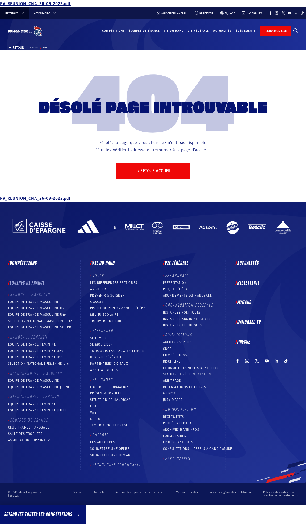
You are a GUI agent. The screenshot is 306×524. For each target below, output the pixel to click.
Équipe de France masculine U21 (37, 308)
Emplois (101, 435)
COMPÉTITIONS (175, 355)
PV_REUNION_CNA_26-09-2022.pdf (35, 3)
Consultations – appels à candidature (197, 449)
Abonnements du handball (187, 295)
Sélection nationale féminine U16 (38, 363)
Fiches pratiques (178, 442)
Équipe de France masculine (33, 302)
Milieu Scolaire (104, 315)
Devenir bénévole (106, 357)
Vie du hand (174, 30)
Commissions (178, 335)
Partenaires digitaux (109, 363)
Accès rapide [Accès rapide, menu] (45, 13)
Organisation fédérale (189, 305)
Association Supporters (29, 440)
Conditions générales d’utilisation (231, 492)
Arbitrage (172, 380)
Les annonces (102, 442)
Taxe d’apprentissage (109, 425)
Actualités (222, 30)
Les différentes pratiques (113, 283)
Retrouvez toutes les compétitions (43, 515)
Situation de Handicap (110, 400)
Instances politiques (182, 312)
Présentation (175, 283)
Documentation (180, 409)
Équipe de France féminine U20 (36, 351)
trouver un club (275, 31)
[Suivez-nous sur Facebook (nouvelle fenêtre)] (270, 13)
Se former (103, 380)
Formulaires (174, 436)
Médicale (171, 393)
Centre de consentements (281, 495)
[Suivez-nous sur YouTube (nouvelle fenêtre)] (289, 13)
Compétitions (113, 30)
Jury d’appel (174, 400)
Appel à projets (104, 370)
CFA (93, 406)
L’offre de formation (109, 387)
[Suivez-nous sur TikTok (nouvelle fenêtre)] (302, 13)
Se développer (103, 338)
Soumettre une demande (112, 455)
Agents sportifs (177, 342)
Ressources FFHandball (117, 465)
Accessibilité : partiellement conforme (140, 492)
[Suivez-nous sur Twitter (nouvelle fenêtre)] (283, 13)
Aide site (99, 492)
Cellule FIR (100, 419)
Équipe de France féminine (32, 344)
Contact (78, 492)
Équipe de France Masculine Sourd (39, 327)
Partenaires (178, 458)
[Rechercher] (295, 30)
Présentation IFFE (106, 393)
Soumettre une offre (109, 449)
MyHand (244, 302)
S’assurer (99, 302)
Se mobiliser (101, 344)
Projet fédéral (176, 289)
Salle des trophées (25, 434)
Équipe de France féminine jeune (37, 410)
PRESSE (243, 342)
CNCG (167, 349)
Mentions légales (187, 492)
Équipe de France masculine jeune (39, 387)
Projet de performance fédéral (119, 308)
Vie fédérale (198, 30)
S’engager (103, 331)
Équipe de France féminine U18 (35, 357)
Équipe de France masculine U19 (37, 315)
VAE (93, 412)
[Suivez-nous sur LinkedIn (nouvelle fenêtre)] (295, 13)
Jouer (98, 275)
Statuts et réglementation (187, 374)
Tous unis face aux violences (117, 351)
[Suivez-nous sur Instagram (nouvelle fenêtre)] (276, 13)
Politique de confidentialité (280, 492)
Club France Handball (28, 427)
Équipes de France (144, 30)
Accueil (34, 47)
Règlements (173, 417)
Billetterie (248, 283)
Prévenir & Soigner (107, 295)
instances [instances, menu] (15, 13)
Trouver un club (105, 321)
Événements (246, 30)
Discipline (172, 361)
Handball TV (249, 322)
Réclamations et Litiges (184, 387)
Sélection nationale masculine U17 (40, 321)
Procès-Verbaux (177, 423)
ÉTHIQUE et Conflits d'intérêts (191, 368)
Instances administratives (187, 319)
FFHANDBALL (177, 275)
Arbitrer (98, 289)
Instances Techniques (183, 325)
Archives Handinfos (181, 429)
